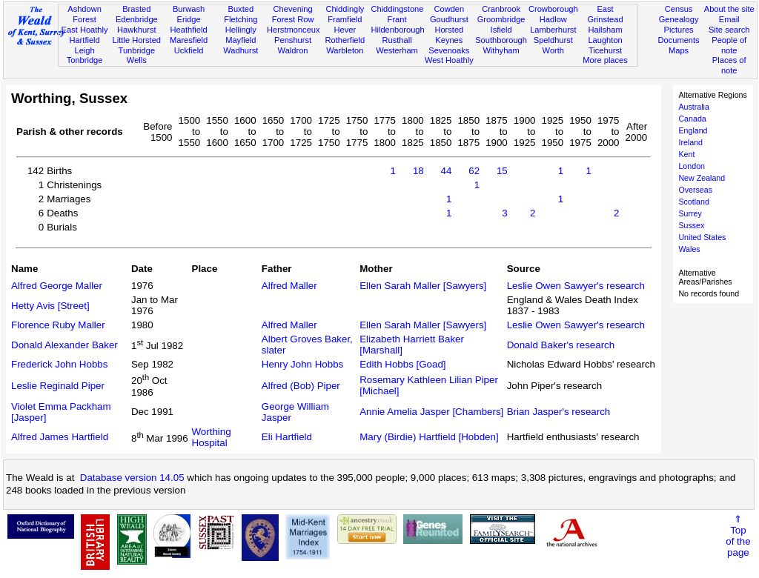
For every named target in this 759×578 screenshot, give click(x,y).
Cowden (449, 8)
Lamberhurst (553, 29)
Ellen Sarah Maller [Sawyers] (422, 285)
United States (702, 237)
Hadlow (553, 19)
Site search (729, 29)
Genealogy (679, 19)
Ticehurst (605, 50)
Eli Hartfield (287, 436)
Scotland (693, 201)
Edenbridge (137, 19)
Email (729, 19)
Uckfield (189, 50)
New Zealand (701, 177)
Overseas (695, 189)
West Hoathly (449, 60)
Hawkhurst (136, 29)
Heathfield (189, 29)
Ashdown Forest (84, 14)
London (691, 166)
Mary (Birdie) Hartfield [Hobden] (428, 436)
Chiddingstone (397, 8)
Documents (678, 40)
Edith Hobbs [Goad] (402, 364)
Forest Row (293, 19)
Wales (689, 249)
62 (474, 170)
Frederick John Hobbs (59, 364)
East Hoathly (85, 29)
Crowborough (553, 8)
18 (418, 170)
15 (502, 170)
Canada (692, 118)
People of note (729, 45)
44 (446, 170)
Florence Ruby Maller (58, 324)
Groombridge (501, 19)
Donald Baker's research (561, 345)
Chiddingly (344, 8)
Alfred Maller (289, 285)
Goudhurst (449, 19)
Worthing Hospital (211, 437)
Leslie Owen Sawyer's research (576, 285)
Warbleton (344, 50)
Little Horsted (137, 40)
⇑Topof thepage (738, 536)
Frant (397, 19)
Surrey (689, 213)
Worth (553, 50)
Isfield (501, 29)
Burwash (189, 8)
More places (605, 60)
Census (679, 8)
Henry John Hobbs (302, 364)
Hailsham (605, 29)
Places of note (729, 65)
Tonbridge (85, 60)
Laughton (605, 40)
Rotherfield (345, 40)
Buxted (241, 8)
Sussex (691, 225)
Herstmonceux (293, 29)
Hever (345, 29)
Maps (679, 50)
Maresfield (189, 40)
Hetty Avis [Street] (50, 305)
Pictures (679, 29)
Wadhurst (240, 50)
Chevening (293, 8)
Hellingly (240, 29)
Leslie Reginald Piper (58, 385)
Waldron (293, 50)
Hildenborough (397, 29)
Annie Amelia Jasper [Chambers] (431, 411)
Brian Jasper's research (559, 411)
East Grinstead (605, 14)
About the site (729, 8)
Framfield (345, 19)
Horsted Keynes (448, 34)
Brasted (136, 8)
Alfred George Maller (56, 285)
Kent (686, 154)
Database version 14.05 (132, 477)
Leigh (84, 50)
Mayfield (240, 40)
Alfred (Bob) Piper (301, 385)
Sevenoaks (448, 50)
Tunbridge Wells (137, 55)
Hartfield (84, 40)
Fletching (240, 19)
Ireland (690, 142)
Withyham (501, 50)
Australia (693, 106)
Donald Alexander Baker (64, 345)
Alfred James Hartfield (59, 436)
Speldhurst (553, 40)
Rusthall (397, 40)
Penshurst (292, 40)
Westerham (397, 50)
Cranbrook (501, 8)
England (692, 130)
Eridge (189, 19)
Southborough (501, 40)
